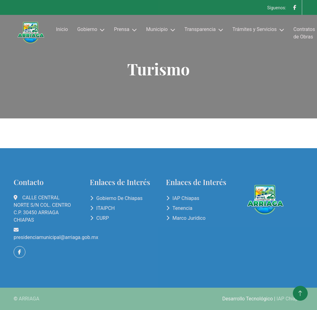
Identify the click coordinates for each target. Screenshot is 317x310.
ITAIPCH (105, 208)
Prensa (121, 29)
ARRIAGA (29, 299)
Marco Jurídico (189, 218)
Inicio (62, 29)
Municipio (157, 29)
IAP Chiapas (185, 198)
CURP (102, 218)
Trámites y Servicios (254, 29)
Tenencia (182, 208)
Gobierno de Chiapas (119, 198)
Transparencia (200, 29)
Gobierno (87, 29)
